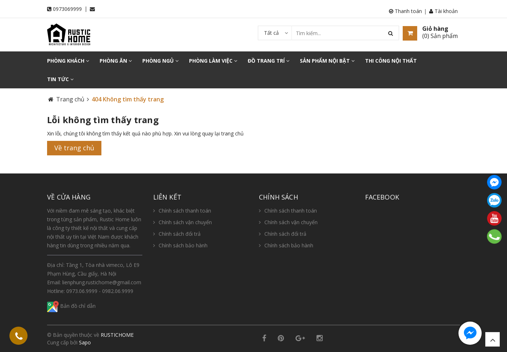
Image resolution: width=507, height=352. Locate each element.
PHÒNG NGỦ (160, 60)
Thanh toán (405, 11)
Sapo (85, 342)
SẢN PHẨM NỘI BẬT (327, 60)
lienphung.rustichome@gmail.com (101, 282)
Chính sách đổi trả (180, 233)
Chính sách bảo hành (183, 245)
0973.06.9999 (81, 291)
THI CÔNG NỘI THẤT (391, 60)
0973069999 (67, 8)
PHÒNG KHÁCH (68, 60)
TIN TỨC (60, 79)
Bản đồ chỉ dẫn (71, 305)
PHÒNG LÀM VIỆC (213, 60)
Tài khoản (443, 11)
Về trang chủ (74, 147)
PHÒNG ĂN (116, 60)
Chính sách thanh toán (185, 210)
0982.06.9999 (117, 291)
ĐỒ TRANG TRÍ (268, 60)
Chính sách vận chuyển (185, 222)
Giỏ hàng (435, 29)
